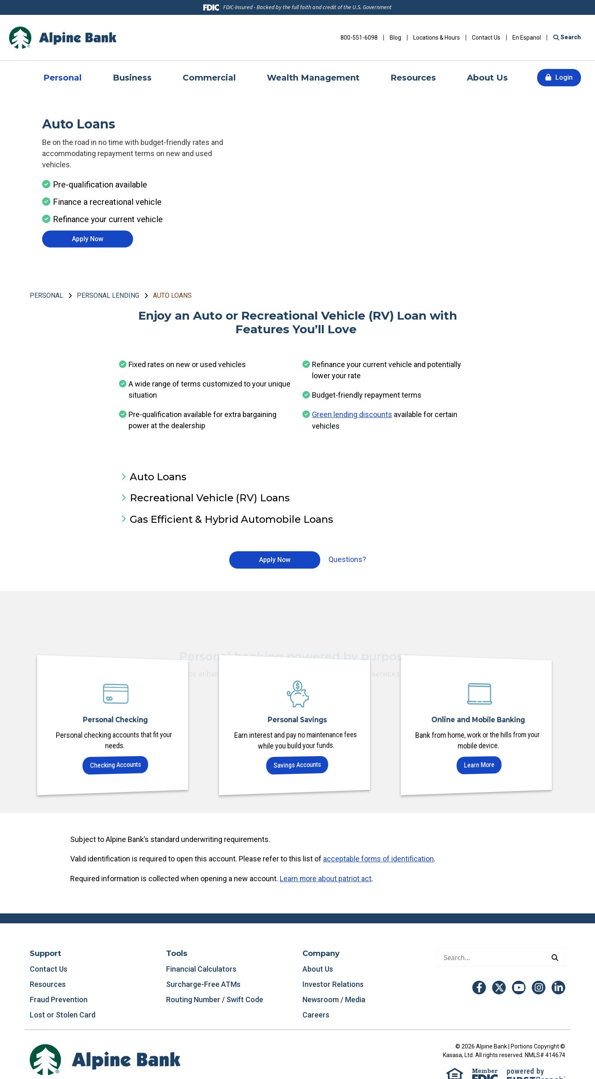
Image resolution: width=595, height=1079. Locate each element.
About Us (317, 968)
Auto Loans (172, 295)
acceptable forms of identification (378, 858)
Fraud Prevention (59, 998)
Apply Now (88, 239)
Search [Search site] (570, 37)
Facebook (479, 987)
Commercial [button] (209, 78)
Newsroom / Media (333, 998)
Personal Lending (108, 295)
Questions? (347, 559)
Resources (48, 983)
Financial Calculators (201, 968)
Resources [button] (413, 78)
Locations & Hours (436, 37)
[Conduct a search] (491, 956)
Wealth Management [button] (313, 78)
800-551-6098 (359, 37)
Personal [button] (62, 78)
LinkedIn (558, 987)
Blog (395, 37)
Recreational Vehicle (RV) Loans (210, 498)
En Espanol (526, 37)
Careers (315, 1014)
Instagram (538, 987)
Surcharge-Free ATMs (203, 983)
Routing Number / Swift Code (214, 998)
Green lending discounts (352, 414)
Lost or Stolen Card (62, 1014)
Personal (46, 295)
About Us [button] (487, 78)
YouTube (519, 987)
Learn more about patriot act (326, 878)
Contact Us (486, 37)
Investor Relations (333, 983)
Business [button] (132, 78)
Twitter (499, 987)
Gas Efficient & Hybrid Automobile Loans (231, 519)
